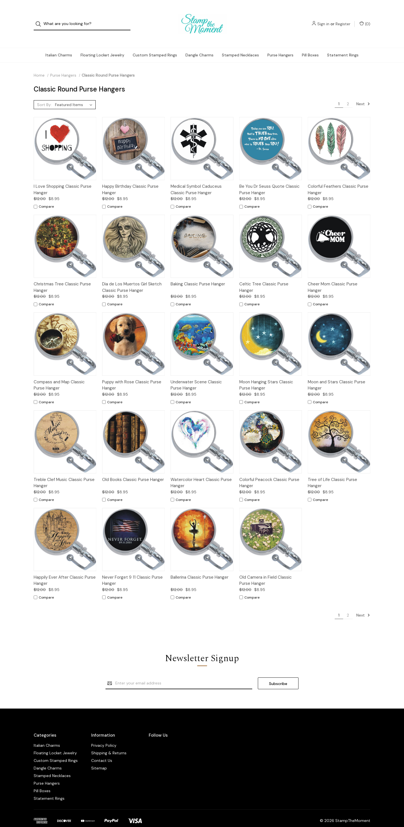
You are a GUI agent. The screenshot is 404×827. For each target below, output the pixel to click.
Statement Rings (343, 43)
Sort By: (44, 93)
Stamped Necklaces (240, 43)
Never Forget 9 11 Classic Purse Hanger (132, 569)
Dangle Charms (199, 43)
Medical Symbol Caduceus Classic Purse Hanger (196, 178)
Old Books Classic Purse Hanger (133, 468)
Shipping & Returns (109, 741)
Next (363, 92)
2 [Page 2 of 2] (348, 92)
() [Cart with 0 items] (364, 18)
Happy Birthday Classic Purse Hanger (130, 178)
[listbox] (74, 93)
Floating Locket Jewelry (102, 43)
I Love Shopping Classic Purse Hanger (62, 178)
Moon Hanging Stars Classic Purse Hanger (266, 374)
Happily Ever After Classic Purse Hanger (65, 569)
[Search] (40, 18)
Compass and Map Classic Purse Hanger (59, 374)
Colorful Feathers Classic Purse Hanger (338, 178)
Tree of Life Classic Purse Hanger (332, 472)
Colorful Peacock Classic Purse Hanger (269, 472)
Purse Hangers (280, 43)
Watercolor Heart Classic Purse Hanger (201, 472)
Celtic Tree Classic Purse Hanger (263, 276)
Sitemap (99, 756)
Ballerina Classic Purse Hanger (199, 566)
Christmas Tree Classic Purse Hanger (62, 276)
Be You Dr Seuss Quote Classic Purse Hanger (269, 178)
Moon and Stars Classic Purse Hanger (336, 374)
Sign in (323, 18)
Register (343, 18)
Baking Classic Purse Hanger (198, 273)
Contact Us (101, 749)
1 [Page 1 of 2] (338, 92)
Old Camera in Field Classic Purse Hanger (265, 569)
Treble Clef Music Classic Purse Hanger (64, 472)
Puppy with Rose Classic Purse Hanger (131, 374)
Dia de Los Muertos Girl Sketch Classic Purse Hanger (132, 276)
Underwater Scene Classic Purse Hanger (196, 374)
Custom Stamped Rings (155, 43)
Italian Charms (58, 43)
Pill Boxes (310, 43)
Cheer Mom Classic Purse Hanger (332, 276)
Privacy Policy (103, 734)
